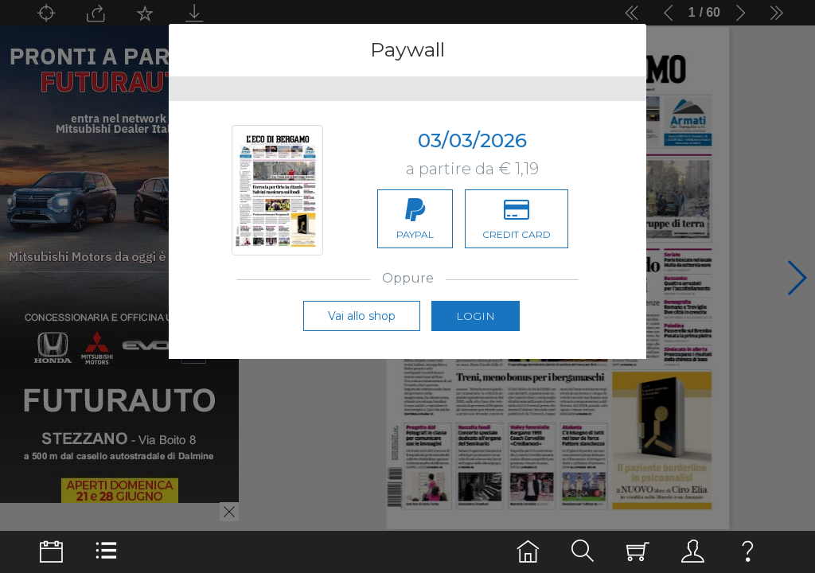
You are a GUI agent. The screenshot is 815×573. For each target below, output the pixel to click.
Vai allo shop (362, 333)
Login (475, 333)
